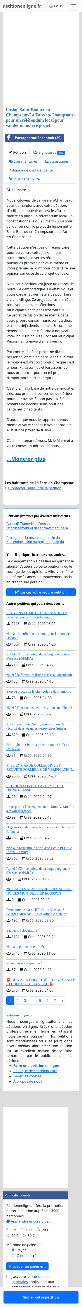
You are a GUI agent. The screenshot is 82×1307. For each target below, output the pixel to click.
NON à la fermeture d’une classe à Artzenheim (39, 687)
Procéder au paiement (27, 1279)
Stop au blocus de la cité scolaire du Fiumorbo (38, 704)
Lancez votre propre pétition (40, 604)
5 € (13, 1242)
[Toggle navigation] (73, 6)
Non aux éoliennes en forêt (25, 959)
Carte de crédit (29, 1268)
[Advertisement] (41, 60)
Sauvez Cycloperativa (21, 943)
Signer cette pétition (41, 507)
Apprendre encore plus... (28, 1233)
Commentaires (23, 161)
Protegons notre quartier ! (24, 976)
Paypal (22, 1262)
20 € (45, 1242)
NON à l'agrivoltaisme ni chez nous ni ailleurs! (39, 720)
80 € (31, 1248)
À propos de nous (27, 1094)
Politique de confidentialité (31, 170)
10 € (29, 1242)
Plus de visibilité (24, 179)
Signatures (49, 152)
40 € (14, 1248)
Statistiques (57, 161)
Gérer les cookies (27, 1088)
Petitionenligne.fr (22, 6)
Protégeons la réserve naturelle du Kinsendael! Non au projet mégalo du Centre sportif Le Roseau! (35, 554)
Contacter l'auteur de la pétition (33, 488)
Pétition (17, 152)
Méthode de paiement (24, 1257)
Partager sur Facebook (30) (33, 138)
